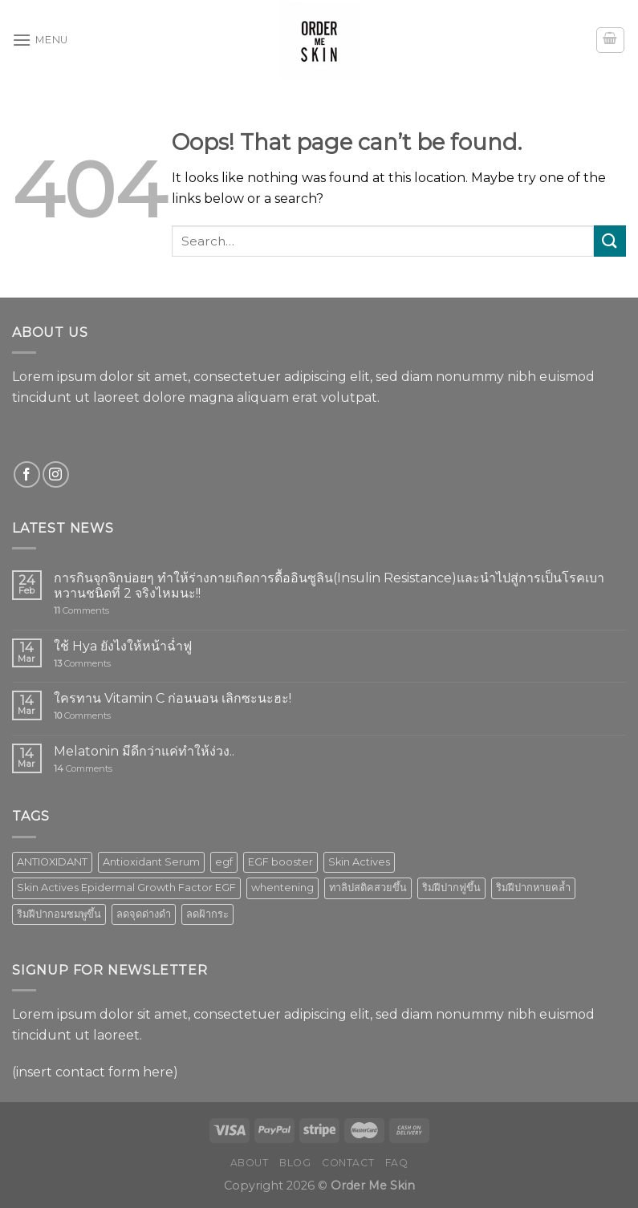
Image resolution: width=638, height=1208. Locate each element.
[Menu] (40, 39)
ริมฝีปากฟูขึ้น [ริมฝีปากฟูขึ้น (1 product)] (451, 888)
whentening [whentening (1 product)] (282, 888)
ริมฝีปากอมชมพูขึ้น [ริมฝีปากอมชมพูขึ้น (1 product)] (59, 914)
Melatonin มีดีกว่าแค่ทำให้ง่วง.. (144, 751)
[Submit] (610, 241)
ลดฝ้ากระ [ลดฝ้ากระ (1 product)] (207, 914)
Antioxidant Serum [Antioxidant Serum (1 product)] (151, 862)
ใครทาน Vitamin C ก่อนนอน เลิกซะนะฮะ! (172, 698)
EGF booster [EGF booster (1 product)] (280, 862)
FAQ (396, 1163)
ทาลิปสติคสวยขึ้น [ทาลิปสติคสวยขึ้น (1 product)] (368, 888)
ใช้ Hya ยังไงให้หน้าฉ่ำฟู (123, 646)
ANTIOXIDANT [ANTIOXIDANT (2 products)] (52, 862)
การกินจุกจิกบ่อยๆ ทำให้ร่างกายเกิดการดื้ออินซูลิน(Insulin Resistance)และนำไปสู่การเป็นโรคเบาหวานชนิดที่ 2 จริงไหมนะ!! (329, 585)
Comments (81, 611)
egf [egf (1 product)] (224, 862)
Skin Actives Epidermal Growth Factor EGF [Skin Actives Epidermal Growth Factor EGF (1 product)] (126, 888)
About (249, 1163)
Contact (348, 1163)
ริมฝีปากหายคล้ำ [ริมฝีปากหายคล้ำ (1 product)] (533, 888)
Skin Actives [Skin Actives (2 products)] (359, 862)
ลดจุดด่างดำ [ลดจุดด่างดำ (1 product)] (143, 914)
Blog (295, 1163)
